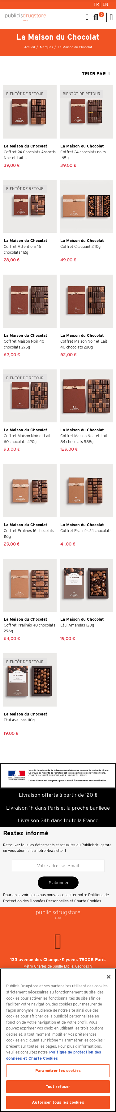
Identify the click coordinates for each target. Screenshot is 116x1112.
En (105, 4)
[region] (58, 1040)
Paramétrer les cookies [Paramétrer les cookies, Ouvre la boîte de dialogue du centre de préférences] (58, 1070)
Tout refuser (58, 1086)
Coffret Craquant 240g (80, 246)
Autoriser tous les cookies (58, 1102)
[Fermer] (108, 977)
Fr (97, 4)
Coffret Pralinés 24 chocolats (85, 530)
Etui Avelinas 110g (19, 720)
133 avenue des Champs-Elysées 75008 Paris (58, 959)
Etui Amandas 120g (77, 625)
